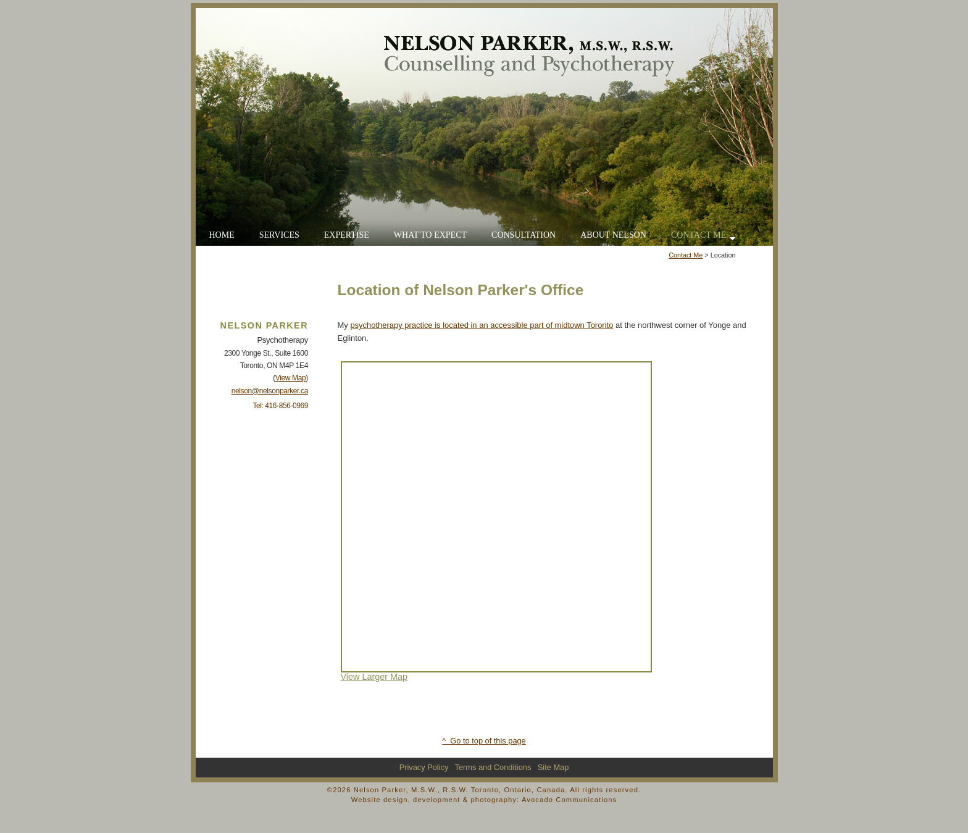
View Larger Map (374, 677)
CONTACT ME (703, 235)
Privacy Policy (424, 767)
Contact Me (686, 255)
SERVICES (279, 235)
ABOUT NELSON (613, 235)
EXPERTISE (346, 235)
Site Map (553, 767)
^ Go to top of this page (483, 740)
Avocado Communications (569, 799)
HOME (222, 235)
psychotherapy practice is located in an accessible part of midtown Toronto (481, 325)
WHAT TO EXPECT (430, 235)
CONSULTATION (523, 235)
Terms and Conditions (493, 767)
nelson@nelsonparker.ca (270, 391)
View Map (290, 378)
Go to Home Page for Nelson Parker (484, 127)
